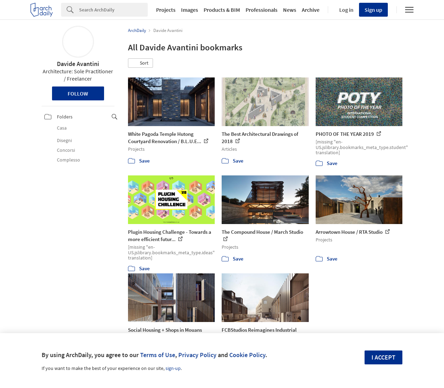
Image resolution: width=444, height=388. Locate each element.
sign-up (173, 368)
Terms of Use (157, 355)
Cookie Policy (247, 355)
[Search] (113, 10)
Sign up (373, 9)
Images (189, 10)
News (289, 10)
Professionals (262, 10)
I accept (383, 357)
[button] (140, 63)
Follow (78, 93)
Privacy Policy (197, 355)
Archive (310, 10)
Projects (166, 10)
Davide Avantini (78, 64)
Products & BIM (222, 10)
